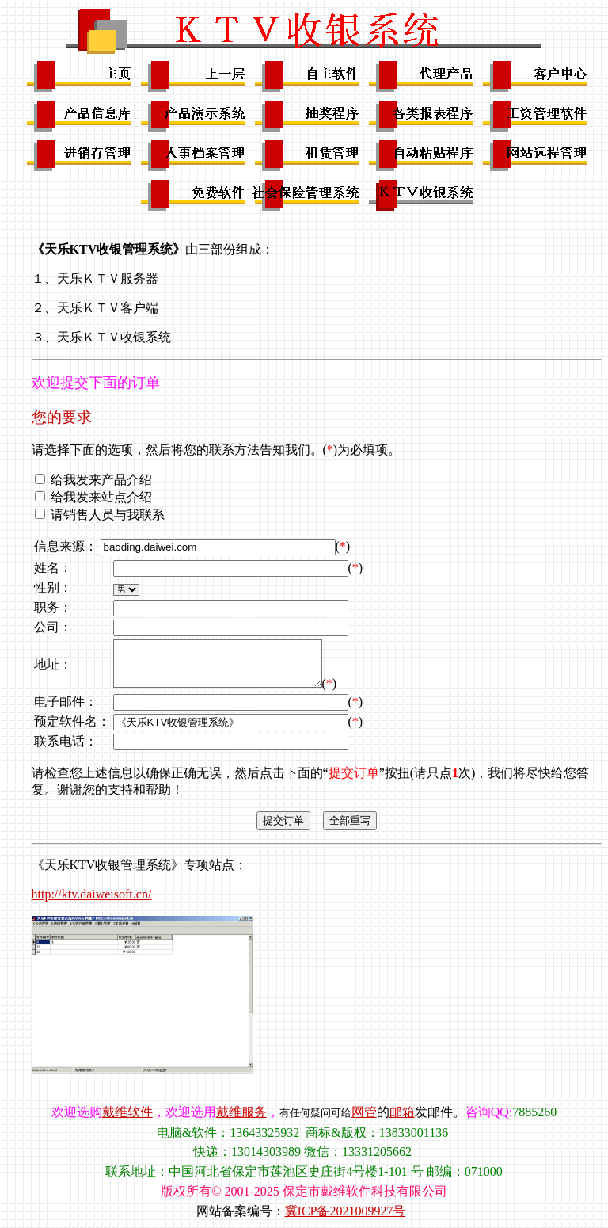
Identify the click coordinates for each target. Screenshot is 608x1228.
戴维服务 (241, 1112)
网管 (364, 1112)
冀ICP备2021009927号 (345, 1211)
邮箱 (402, 1112)
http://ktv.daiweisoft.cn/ (92, 894)
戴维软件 (127, 1112)
